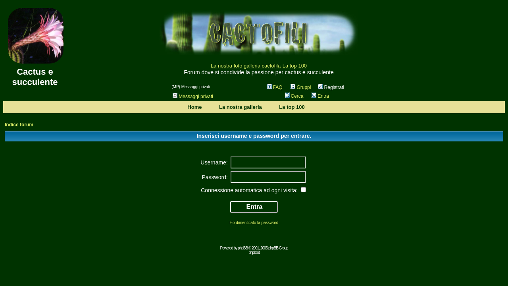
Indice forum (19, 125)
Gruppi (301, 87)
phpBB (243, 248)
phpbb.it (254, 252)
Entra (320, 96)
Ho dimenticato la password (254, 222)
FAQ (275, 87)
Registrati (331, 87)
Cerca (294, 96)
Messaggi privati (193, 96)
